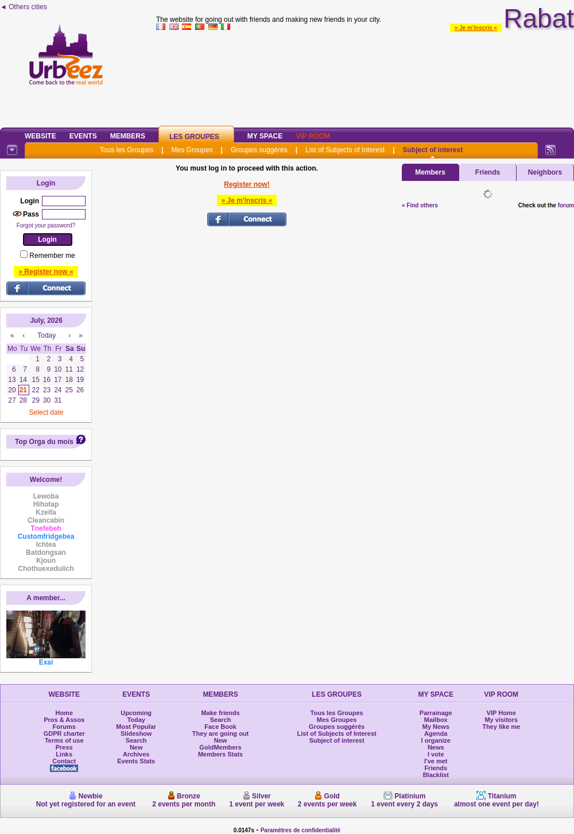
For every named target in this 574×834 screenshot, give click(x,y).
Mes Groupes (192, 150)
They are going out (220, 733)
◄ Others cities (23, 7)
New (136, 747)
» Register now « (45, 272)
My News (435, 726)
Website (40, 136)
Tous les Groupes (126, 150)
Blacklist (436, 774)
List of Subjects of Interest (345, 150)
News (436, 747)
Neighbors (545, 172)
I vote (436, 754)
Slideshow (136, 733)
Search (136, 740)
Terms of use (64, 740)
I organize (436, 740)
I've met (436, 761)
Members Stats (220, 754)
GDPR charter (64, 733)
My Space (265, 136)
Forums (64, 726)
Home (64, 712)
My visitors (500, 719)
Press (64, 747)
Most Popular (136, 726)
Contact (64, 761)
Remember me (52, 256)
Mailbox (436, 719)
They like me (501, 726)
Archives (136, 754)
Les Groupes (194, 137)
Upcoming (136, 712)
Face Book (220, 726)
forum (566, 205)
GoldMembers (220, 747)
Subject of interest (432, 150)
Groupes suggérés (259, 150)
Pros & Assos (64, 719)
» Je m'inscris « (476, 28)
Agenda (435, 733)
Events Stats (136, 761)
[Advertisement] (365, 77)
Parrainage (436, 712)
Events (83, 136)
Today (136, 719)
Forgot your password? (46, 225)
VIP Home (501, 712)
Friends (487, 172)
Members (127, 136)
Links (64, 754)
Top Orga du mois (44, 442)
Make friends (220, 712)
